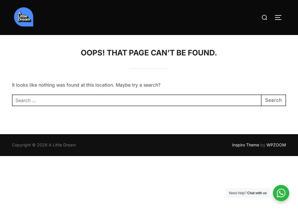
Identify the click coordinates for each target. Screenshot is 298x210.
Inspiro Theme (245, 144)
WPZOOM (276, 144)
